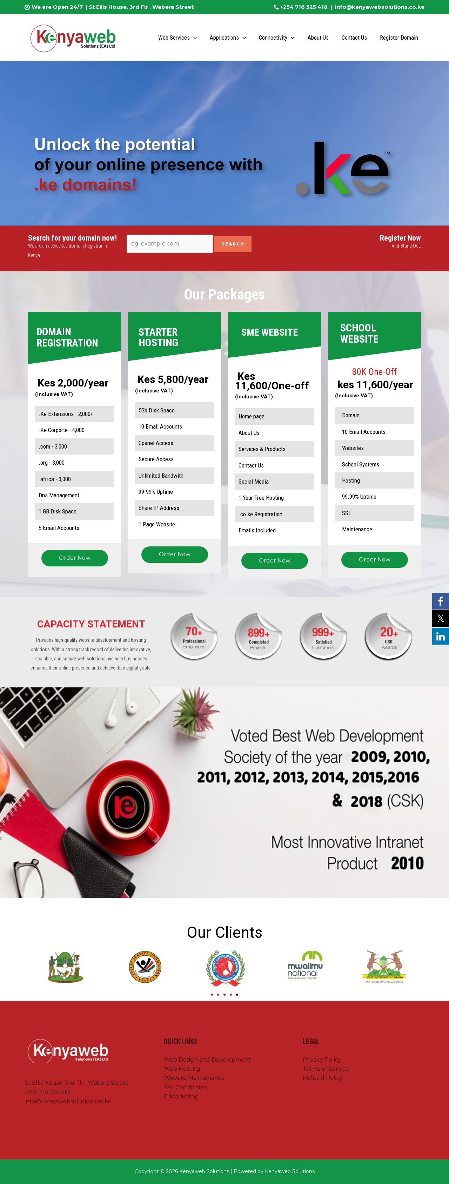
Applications (233, 37)
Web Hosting (182, 1068)
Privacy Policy (322, 1059)
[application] (198, 37)
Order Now (75, 557)
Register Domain (399, 37)
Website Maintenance (194, 1078)
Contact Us (355, 37)
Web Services (183, 37)
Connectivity (280, 37)
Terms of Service (326, 1068)
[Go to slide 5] (237, 995)
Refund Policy (323, 1078)
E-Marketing (181, 1096)
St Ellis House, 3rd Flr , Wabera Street (140, 7)
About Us (320, 37)
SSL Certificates (185, 1087)
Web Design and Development (207, 1059)
